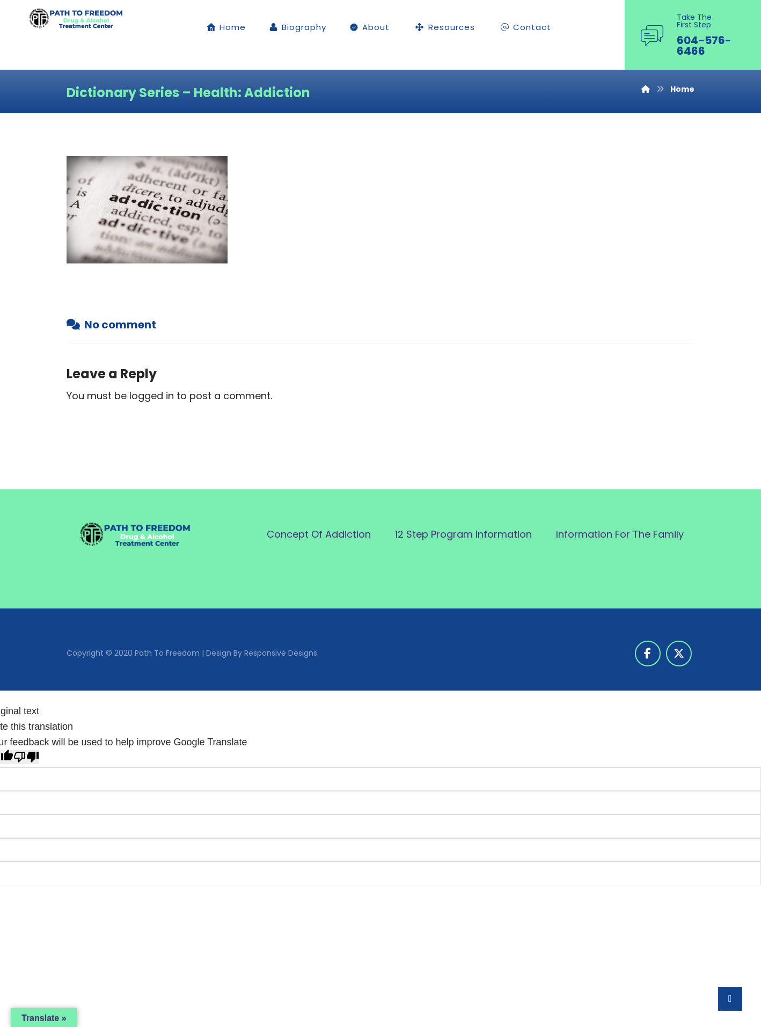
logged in (151, 395)
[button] (648, 653)
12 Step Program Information (463, 534)
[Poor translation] (26, 757)
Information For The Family (620, 534)
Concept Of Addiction (319, 534)
